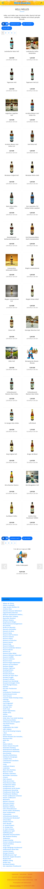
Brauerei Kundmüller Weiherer (12, 648)
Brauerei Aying (7, 633)
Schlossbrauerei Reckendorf (11, 818)
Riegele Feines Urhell (32, 299)
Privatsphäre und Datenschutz (22, 882)
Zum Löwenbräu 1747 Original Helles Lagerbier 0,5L (32, 207)
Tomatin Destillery (8, 844)
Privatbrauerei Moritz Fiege (11, 792)
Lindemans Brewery (9, 766)
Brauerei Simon (7, 661)
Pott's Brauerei (7, 779)
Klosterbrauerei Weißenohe (11, 749)
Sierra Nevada (7, 823)
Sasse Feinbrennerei (9, 812)
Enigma (5, 690)
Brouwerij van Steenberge (10, 681)
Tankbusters (6, 838)
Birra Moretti (6, 625)
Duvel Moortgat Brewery (10, 685)
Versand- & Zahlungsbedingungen (22, 877)
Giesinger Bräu (7, 707)
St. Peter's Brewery (8, 829)
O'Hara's (5, 777)
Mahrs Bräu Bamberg (9, 770)
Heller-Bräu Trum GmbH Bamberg (13, 718)
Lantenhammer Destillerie (10, 760)
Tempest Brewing (8, 840)
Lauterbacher (7, 762)
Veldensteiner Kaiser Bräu (10, 849)
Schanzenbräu (7, 814)
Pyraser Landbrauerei (9, 797)
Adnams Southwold (8, 605)
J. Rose (5, 733)
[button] (3, 24)
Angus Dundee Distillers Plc (11, 607)
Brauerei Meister (8, 650)
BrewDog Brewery (8, 670)
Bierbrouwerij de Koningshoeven (12, 624)
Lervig (4, 764)
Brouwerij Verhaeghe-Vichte (11, 683)
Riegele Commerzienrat (32, 268)
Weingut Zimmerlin (8, 853)
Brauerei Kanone (8, 642)
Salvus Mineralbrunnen (10, 809)
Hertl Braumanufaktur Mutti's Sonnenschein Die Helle (32, 238)
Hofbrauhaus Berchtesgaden (11, 722)
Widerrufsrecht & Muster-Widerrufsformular (20, 880)
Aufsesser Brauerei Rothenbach (12, 611)
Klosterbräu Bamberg (9, 748)
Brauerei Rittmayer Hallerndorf (12, 655)
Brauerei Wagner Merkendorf (11, 662)
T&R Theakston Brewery (10, 836)
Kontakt (30, 874)
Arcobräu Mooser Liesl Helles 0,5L (32, 114)
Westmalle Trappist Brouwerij (12, 857)
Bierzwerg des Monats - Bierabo (32, 362)
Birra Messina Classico (11, 485)
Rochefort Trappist (8, 805)
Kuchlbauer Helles (11, 516)
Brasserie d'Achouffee (9, 629)
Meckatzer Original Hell (12, 175)
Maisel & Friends (8, 772)
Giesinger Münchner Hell (32, 330)
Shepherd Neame (8, 822)
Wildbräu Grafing (8, 860)
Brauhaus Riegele (8, 666)
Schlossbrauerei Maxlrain (10, 816)
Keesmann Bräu (7, 738)
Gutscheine (23, 874)
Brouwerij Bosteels (8, 674)
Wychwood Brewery (8, 864)
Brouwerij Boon (7, 672)
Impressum (15, 874)
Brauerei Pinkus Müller (9, 653)
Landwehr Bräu (7, 759)
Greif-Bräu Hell (32, 144)
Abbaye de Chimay (8, 603)
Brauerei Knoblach (8, 646)
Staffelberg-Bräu (8, 833)
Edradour (5, 687)
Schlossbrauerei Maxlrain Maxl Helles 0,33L (32, 393)
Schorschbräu (7, 820)
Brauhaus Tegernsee (9, 668)
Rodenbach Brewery (9, 807)
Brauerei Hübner (8, 638)
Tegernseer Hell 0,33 (32, 82)
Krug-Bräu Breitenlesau (10, 755)
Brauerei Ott (6, 651)
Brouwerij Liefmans (8, 679)
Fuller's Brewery (7, 705)
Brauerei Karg (7, 644)
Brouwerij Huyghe (8, 677)
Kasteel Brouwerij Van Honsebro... (13, 736)
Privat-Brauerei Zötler (9, 783)
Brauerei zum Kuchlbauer (10, 664)
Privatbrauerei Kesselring (10, 790)
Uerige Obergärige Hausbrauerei (12, 847)
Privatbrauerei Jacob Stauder (11, 788)
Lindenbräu (6, 768)
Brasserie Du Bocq (8, 631)
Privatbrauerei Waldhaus (10, 794)
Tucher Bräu (6, 846)
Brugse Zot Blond (32, 454)
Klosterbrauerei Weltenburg (11, 751)
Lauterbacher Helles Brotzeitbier (32, 52)
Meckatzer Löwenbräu (9, 773)
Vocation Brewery (8, 851)
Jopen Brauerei (7, 735)
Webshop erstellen (15, 886)
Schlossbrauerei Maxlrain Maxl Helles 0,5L (11, 393)
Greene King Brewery (9, 711)
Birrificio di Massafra (9, 627)
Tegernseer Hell (11, 82)
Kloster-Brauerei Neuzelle (10, 746)
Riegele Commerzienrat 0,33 (12, 300)
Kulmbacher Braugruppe (10, 757)
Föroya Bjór (6, 701)
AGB (35, 880)
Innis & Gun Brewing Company (12, 731)
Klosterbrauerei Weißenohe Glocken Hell (11, 238)
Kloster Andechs (8, 744)
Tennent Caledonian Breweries (12, 842)
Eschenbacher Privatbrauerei (11, 692)
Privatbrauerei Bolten (9, 785)
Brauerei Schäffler (8, 657)
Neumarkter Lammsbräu (10, 775)
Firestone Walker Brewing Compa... (13, 698)
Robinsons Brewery (8, 803)
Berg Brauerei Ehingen (9, 622)
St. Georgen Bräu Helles (12, 423)
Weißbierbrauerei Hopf (10, 855)
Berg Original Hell (11, 454)
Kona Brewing (7, 753)
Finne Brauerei (7, 696)
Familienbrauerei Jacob (10, 694)
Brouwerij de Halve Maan (10, 675)
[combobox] (15, 24)
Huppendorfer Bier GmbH (10, 727)
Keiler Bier (6, 740)
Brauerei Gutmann (8, 637)
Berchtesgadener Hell (32, 485)
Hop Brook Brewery (8, 723)
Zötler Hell (12, 361)
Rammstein (6, 799)
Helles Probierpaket (22, 565)
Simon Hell (11, 330)
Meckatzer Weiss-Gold (32, 175)
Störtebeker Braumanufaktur (11, 834)
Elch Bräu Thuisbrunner (10, 688)
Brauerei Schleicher (9, 659)
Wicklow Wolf (7, 859)
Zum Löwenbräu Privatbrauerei (12, 866)
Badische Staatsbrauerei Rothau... (13, 614)
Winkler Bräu (7, 862)
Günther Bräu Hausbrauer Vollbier (32, 516)
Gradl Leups (6, 709)
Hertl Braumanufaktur (9, 720)
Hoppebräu (6, 725)
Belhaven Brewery (8, 620)
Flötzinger (6, 699)
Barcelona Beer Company (10, 616)
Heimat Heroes (7, 716)
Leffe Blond (32, 423)
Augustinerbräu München (10, 613)
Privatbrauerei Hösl (8, 786)
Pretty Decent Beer (8, 781)
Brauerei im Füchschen (10, 640)
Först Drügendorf (8, 703)
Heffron (5, 714)
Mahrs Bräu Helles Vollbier (11, 207)
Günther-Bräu (7, 712)
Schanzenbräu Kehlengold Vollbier (11, 269)
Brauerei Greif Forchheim (10, 635)
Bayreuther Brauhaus (9, 618)
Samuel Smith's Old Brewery (11, 810)
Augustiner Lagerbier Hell (12, 114)
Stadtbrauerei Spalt (9, 831)
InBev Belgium (7, 729)
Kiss (4, 742)
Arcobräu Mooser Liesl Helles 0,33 (11, 145)
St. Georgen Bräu (8, 827)
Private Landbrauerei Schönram (12, 796)
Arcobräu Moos (7, 609)
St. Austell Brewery (8, 825)
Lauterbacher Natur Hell (11, 51)
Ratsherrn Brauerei (8, 801)
